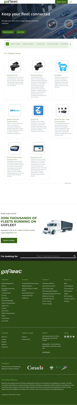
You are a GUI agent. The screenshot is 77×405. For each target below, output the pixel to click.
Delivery (4, 308)
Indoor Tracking (47, 304)
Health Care (5, 306)
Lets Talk (21, 32)
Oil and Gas (5, 311)
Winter (4, 316)
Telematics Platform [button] (28, 44)
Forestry (4, 295)
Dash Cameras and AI (48, 286)
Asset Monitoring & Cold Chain (51, 294)
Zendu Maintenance (28, 293)
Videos (66, 294)
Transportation (6, 293)
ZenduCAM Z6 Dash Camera (30, 283)
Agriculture (5, 298)
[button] (38, 44)
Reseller (4, 342)
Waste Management (8, 283)
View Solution (8, 32)
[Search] (74, 256)
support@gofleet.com (9, 233)
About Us (4, 337)
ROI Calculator (68, 296)
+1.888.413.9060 (22, 230)
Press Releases (68, 286)
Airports (4, 286)
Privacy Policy (26, 339)
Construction (5, 318)
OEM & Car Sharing (48, 296)
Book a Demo (9, 240)
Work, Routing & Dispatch (50, 291)
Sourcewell (5, 321)
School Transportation (8, 303)
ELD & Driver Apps (47, 288)
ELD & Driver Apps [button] (52, 44)
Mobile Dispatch (27, 286)
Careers (4, 339)
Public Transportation (8, 313)
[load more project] (68, 183)
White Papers (68, 291)
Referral (4, 344)
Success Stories (68, 288)
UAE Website (46, 352)
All (7, 44)
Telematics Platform (48, 283)
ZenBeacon (25, 298)
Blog (65, 283)
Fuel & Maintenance (48, 299)
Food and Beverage (7, 301)
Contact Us (5, 347)
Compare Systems (69, 299)
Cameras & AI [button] (41, 44)
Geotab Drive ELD (27, 295)
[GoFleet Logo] (11, 1)
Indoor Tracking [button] (15, 44)
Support (24, 337)
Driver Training (46, 301)
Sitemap (66, 301)
